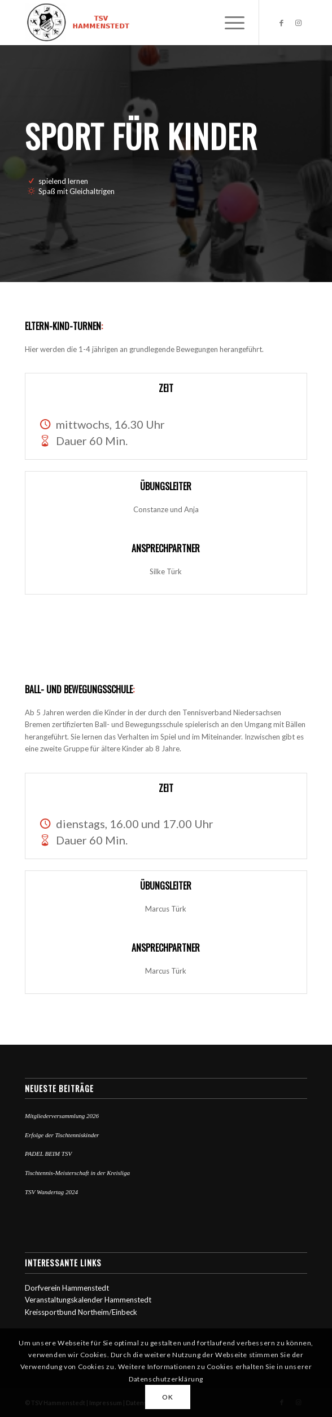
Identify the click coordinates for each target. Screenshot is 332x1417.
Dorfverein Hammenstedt (67, 1287)
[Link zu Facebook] (281, 23)
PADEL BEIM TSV (48, 1153)
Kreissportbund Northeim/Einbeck (81, 1312)
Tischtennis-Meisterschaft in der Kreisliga (77, 1172)
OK (167, 1397)
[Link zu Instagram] (298, 23)
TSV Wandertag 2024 (51, 1192)
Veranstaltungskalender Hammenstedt (88, 1299)
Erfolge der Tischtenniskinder (62, 1135)
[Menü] (228, 22)
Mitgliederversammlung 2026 (62, 1115)
